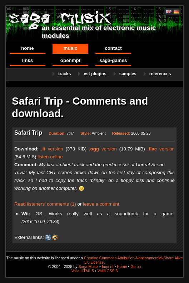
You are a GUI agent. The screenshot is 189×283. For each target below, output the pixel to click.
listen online (50, 156)
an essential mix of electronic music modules (99, 31)
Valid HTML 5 (82, 271)
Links (27, 60)
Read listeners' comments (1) (45, 204)
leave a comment (101, 204)
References (160, 73)
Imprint (108, 266)
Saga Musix (89, 266)
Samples (127, 73)
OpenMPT (70, 60)
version (52, 149)
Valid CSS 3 (108, 271)
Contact (113, 48)
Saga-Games (113, 60)
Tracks (64, 73)
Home (27, 48)
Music (71, 48)
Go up (135, 266)
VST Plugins (95, 73)
